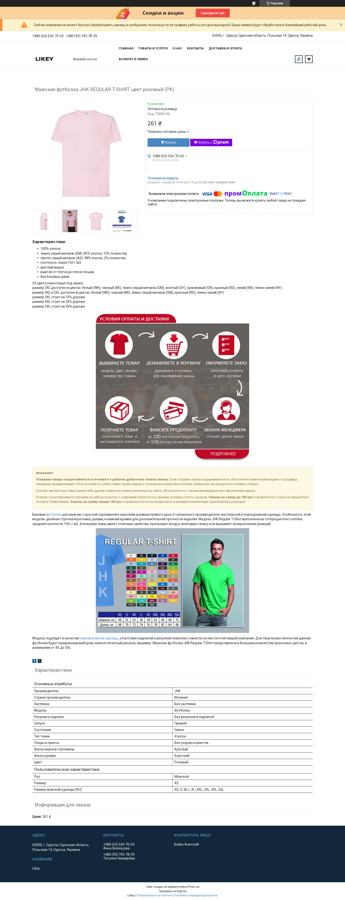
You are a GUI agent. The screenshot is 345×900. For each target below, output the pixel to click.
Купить (171, 142)
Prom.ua (193, 886)
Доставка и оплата (225, 48)
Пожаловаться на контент (154, 895)
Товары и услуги (153, 48)
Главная (126, 48)
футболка (54, 514)
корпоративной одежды (99, 638)
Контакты (195, 48)
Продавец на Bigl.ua (172, 891)
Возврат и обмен (133, 59)
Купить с (213, 142)
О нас (177, 48)
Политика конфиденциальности (196, 895)
